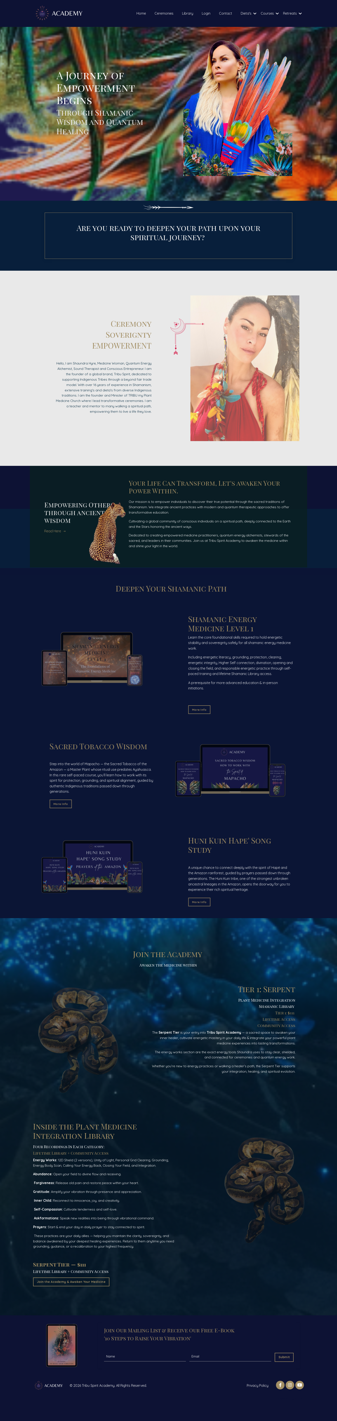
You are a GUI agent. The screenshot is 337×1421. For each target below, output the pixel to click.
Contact (225, 13)
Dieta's (248, 13)
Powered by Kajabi (290, 1410)
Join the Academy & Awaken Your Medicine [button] (71, 1293)
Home (141, 13)
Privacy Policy (257, 1397)
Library (187, 13)
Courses (270, 13)
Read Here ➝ (57, 523)
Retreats (292, 13)
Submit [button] (284, 1367)
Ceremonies (164, 13)
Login (206, 13)
